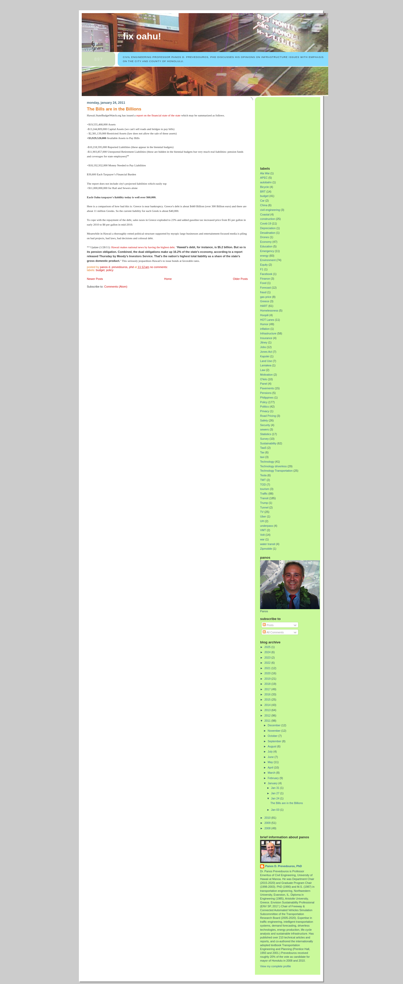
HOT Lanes (267, 319)
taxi (262, 457)
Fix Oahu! (142, 36)
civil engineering (270, 209)
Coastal (265, 214)
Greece (264, 301)
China (263, 205)
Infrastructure (268, 333)
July (270, 751)
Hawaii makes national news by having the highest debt (143, 247)
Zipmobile (266, 548)
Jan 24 (275, 798)
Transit (264, 498)
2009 (267, 822)
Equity (264, 264)
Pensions (265, 392)
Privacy (264, 411)
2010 (267, 817)
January (273, 783)
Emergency (267, 251)
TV (262, 511)
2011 (267, 720)
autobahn (266, 182)
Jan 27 (275, 793)
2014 (267, 704)
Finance (265, 278)
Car (262, 200)
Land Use (266, 360)
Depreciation (268, 228)
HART (264, 305)
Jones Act (266, 351)
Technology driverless (273, 466)
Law (262, 370)
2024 (267, 652)
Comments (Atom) (115, 286)
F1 (261, 269)
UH (262, 521)
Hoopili (264, 315)
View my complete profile (275, 966)
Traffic (264, 493)
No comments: (159, 267)
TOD (263, 484)
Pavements (267, 388)
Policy (109, 270)
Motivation (266, 374)
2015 (267, 699)
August (272, 746)
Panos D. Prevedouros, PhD (283, 866)
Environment (268, 260)
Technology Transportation (276, 470)
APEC (264, 177)
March (272, 772)
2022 (267, 662)
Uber (263, 516)
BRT (262, 191)
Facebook (266, 273)
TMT (263, 479)
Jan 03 (275, 809)
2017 (267, 689)
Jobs (263, 347)
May (271, 762)
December (274, 725)
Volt (262, 534)
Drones (264, 237)
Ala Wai (265, 173)
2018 (267, 683)
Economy (266, 241)
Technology (267, 461)
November (274, 730)
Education (266, 246)
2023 (267, 657)
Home (168, 278)
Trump (264, 502)
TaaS (263, 447)
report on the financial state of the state (158, 115)
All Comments (273, 632)
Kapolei (264, 356)
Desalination (267, 232)
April (271, 767)
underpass (266, 525)
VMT (263, 530)
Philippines (266, 397)
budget (100, 270)
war (262, 539)
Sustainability (268, 443)
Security (265, 425)
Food (263, 282)
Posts (268, 625)
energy (264, 255)
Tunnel (264, 507)
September (275, 741)
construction (267, 218)
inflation (265, 328)
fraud (263, 292)
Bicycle (264, 186)
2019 (267, 678)
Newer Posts (95, 278)
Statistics (265, 434)
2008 (267, 828)
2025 (267, 647)
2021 (267, 668)
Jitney (263, 342)
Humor (264, 324)
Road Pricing (268, 415)
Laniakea (265, 365)
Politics (264, 406)
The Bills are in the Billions (114, 109)
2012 (267, 715)
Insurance (266, 338)
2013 (267, 710)
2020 (267, 673)
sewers (264, 429)
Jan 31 (275, 787)
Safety (264, 420)
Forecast (265, 287)
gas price (265, 296)
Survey (264, 438)
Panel (263, 383)
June (271, 756)
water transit (267, 544)
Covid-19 (265, 223)
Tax (262, 452)
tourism (264, 488)
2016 (267, 694)
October (273, 735)
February (274, 778)
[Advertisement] (292, 130)
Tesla (263, 475)
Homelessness (269, 310)
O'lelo (263, 379)
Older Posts (240, 278)
